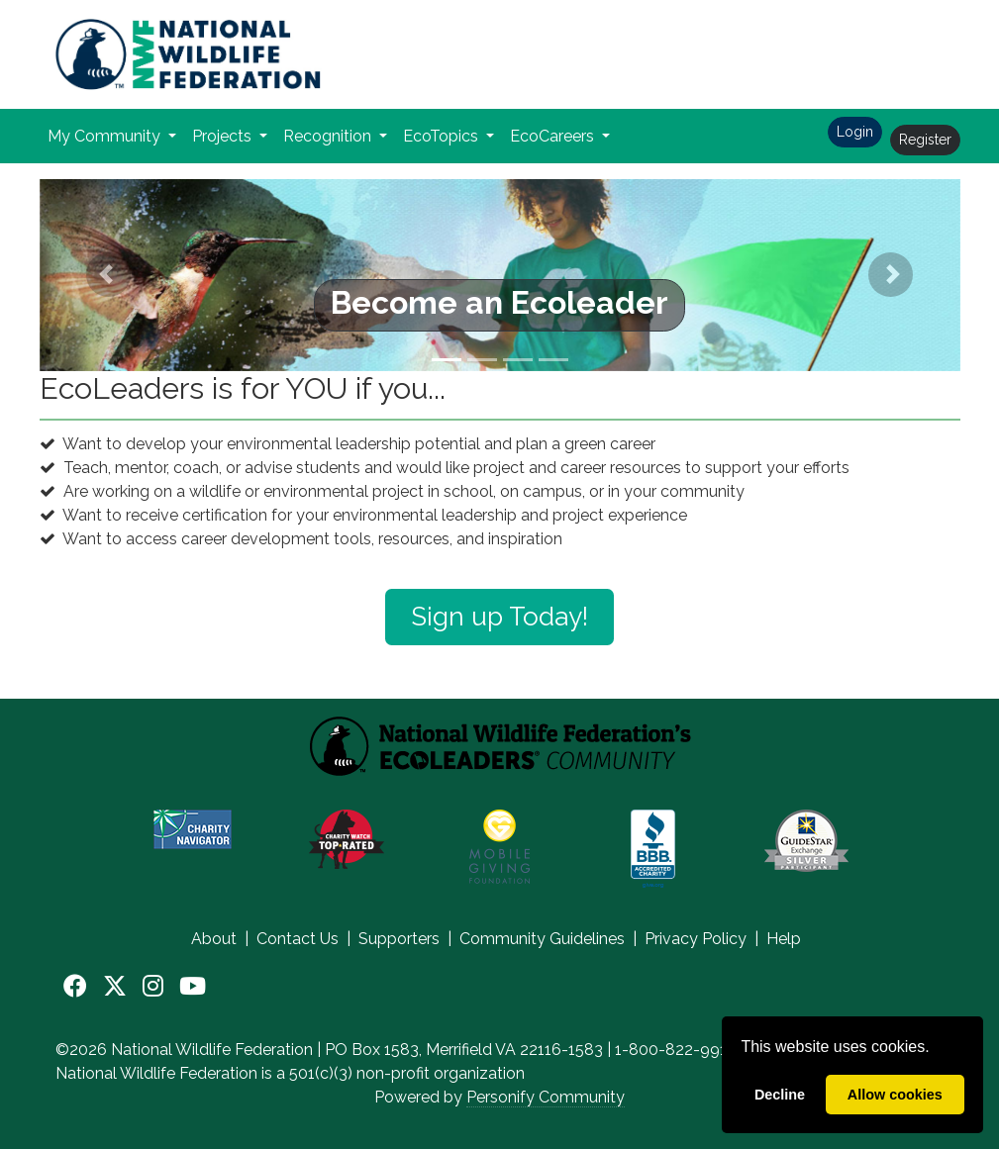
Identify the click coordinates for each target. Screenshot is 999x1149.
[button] (109, 275)
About (214, 938)
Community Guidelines (542, 938)
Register (925, 139)
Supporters (399, 938)
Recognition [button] (329, 136)
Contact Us (297, 938)
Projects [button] (223, 136)
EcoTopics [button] (442, 136)
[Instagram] (153, 987)
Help (783, 938)
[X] (115, 987)
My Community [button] (106, 136)
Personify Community (545, 1097)
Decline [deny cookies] (779, 1094)
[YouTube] (192, 987)
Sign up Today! (499, 616)
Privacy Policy (696, 938)
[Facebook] (75, 987)
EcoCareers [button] (554, 136)
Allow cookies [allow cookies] (895, 1094)
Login (855, 132)
